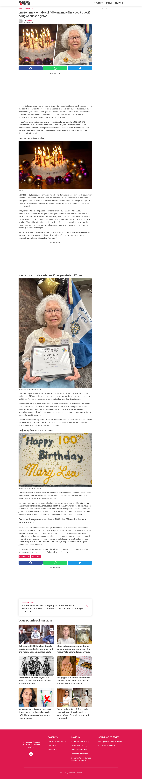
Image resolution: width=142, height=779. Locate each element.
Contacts (52, 745)
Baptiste (29, 20)
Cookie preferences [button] (107, 745)
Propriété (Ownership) (81, 754)
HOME (21, 9)
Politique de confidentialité (110, 741)
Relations (119, 3)
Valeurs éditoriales (79, 749)
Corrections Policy (79, 745)
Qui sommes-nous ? (57, 741)
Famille (109, 3)
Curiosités (98, 3)
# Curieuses (24, 556)
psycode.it (52, 749)
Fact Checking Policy (80, 741)
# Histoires (36, 556)
